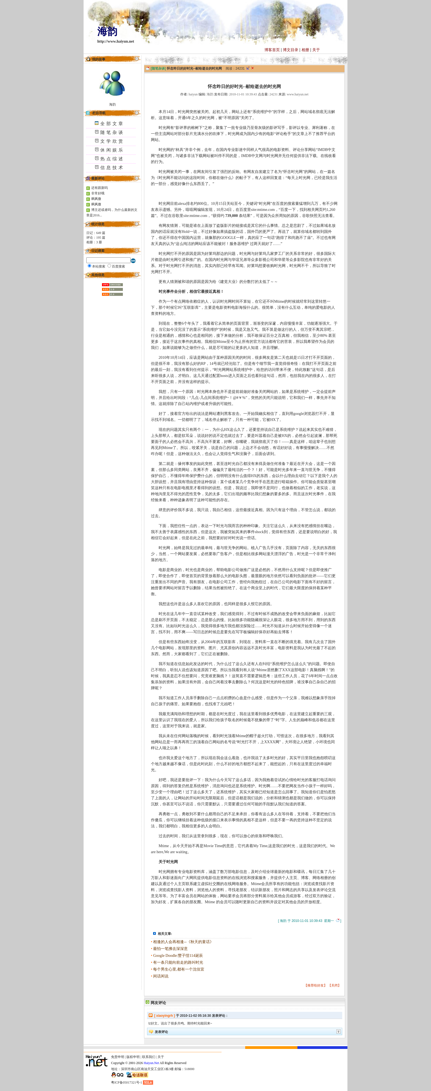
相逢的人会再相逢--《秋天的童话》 (183, 942)
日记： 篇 (95, 233)
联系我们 (148, 1057)
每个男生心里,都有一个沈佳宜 (178, 969)
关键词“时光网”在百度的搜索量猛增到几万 (282, 204)
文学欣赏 (110, 141)
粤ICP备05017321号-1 (126, 1082)
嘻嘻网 (191, 210)
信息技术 (110, 167)
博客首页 (272, 50)
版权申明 (133, 1057)
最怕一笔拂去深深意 (170, 949)
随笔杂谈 (110, 132)
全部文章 (110, 123)
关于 (316, 50)
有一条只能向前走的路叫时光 (178, 962)
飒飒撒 (96, 199)
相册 (305, 50)
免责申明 (117, 1057)
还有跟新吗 (99, 188)
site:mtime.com (263, 210)
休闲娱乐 (110, 150)
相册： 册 (94, 242)
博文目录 (290, 50)
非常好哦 (97, 193)
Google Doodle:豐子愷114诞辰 (178, 956)
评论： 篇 (95, 237)
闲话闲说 (160, 976)
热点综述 (110, 158)
